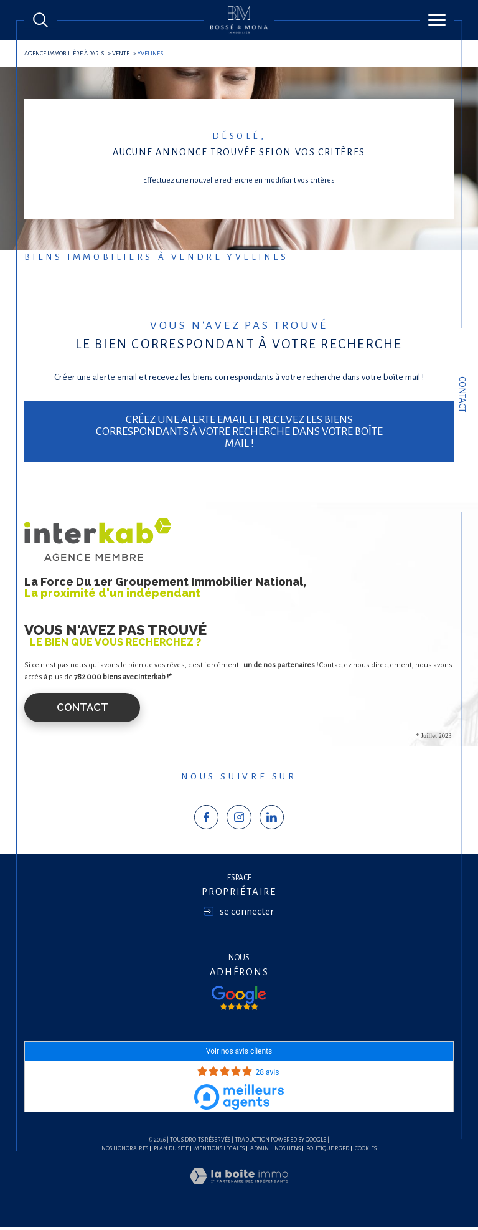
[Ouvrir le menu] (437, 20)
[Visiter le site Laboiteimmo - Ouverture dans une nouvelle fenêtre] (238, 1193)
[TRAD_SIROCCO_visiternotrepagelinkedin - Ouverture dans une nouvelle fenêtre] (272, 820)
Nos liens (287, 1151)
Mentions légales (219, 1151)
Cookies (366, 1151)
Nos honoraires (124, 1151)
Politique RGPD (327, 1151)
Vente (124, 53)
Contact (462, 394)
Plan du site (171, 1151)
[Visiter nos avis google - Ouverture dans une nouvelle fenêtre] (239, 1000)
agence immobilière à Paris (65, 53)
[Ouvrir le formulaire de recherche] (40, 20)
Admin (259, 1151)
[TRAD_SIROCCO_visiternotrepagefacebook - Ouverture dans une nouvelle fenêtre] (206, 820)
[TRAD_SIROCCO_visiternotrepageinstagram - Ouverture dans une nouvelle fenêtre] (239, 820)
